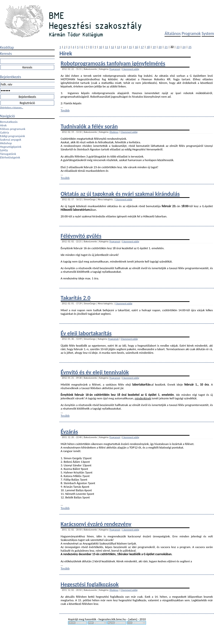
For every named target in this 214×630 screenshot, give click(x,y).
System (208, 33)
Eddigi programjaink (12, 136)
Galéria (4, 132)
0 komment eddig (130, 69)
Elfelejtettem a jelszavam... (11, 107)
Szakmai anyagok (10, 139)
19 (154, 47)
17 (142, 47)
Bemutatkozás (9, 122)
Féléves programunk (12, 129)
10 (100, 47)
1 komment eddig (130, 529)
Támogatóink (8, 154)
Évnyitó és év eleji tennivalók (95, 372)
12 (112, 47)
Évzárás (69, 431)
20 (160, 47)
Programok (191, 33)
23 (178, 47)
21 (166, 47)
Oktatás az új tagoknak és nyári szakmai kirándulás (120, 193)
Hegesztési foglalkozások (90, 584)
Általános (173, 33)
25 (189, 47)
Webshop (6, 143)
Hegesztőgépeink (10, 146)
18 (148, 47)
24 (183, 47)
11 (106, 47)
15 (130, 47)
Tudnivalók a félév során (89, 126)
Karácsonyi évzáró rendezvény (96, 523)
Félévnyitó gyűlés (81, 235)
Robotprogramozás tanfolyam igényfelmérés (113, 63)
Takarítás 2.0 (75, 297)
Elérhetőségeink (10, 157)
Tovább (65, 110)
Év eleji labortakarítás (86, 333)
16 (136, 47)
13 (118, 47)
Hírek (3, 125)
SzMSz (4, 150)
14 (124, 47)
